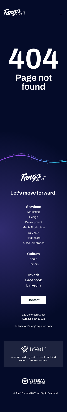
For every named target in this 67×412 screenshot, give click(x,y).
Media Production (34, 227)
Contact (33, 300)
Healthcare (34, 237)
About (33, 258)
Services (33, 207)
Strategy (33, 232)
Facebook (33, 280)
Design (33, 217)
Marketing (33, 211)
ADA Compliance (33, 242)
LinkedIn (33, 285)
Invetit (33, 275)
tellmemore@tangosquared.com (33, 326)
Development (33, 222)
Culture (33, 254)
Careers (33, 264)
